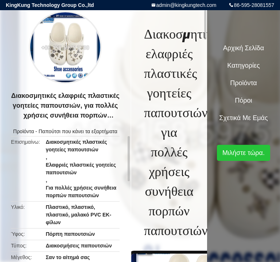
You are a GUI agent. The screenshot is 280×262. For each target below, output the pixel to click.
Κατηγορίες (243, 65)
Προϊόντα (23, 131)
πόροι (243, 100)
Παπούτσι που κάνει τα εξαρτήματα (78, 131)
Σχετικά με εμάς (243, 118)
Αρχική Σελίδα (243, 48)
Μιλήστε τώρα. (243, 152)
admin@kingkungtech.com (186, 5)
